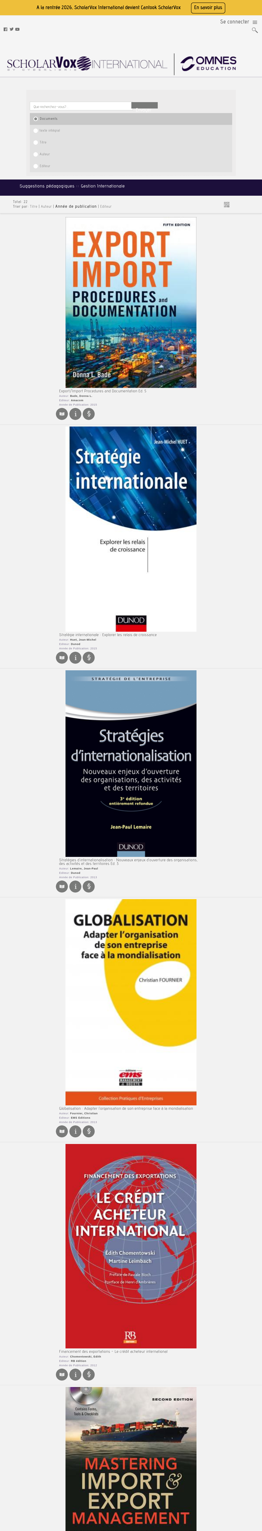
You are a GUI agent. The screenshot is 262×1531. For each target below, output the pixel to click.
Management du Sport (237, 337)
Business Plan (231, 265)
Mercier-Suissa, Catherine (81, 929)
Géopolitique (231, 312)
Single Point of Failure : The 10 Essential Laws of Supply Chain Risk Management (121, 621)
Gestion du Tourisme (235, 296)
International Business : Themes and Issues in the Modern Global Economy (116, 1197)
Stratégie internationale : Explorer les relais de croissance (101, 180)
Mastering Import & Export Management (86, 436)
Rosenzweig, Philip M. (78, 1263)
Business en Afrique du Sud (240, 259)
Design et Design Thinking (239, 272)
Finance (225, 129)
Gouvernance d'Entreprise (239, 309)
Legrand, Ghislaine (76, 690)
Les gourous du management (241, 321)
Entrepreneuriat (233, 284)
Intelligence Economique (238, 318)
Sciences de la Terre (233, 226)
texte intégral (83, 73)
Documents (46, 73)
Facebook (119, 1473)
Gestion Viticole (233, 306)
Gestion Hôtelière (234, 299)
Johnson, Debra (74, 1203)
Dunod (67, 190)
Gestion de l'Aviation (236, 293)
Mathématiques (230, 186)
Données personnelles (87, 1491)
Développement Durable (238, 278)
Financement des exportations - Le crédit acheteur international (106, 371)
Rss (77, 1505)
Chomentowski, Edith (77, 376)
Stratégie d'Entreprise (237, 352)
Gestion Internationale (237, 302)
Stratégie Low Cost (235, 355)
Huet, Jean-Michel (75, 185)
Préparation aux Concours (236, 203)
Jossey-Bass (72, 1332)
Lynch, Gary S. (73, 627)
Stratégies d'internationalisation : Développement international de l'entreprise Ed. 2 (122, 1138)
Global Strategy (65, 967)
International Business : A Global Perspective (90, 864)
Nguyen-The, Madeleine (79, 506)
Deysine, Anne (73, 1392)
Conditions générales (87, 1486)
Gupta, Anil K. (72, 811)
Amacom (69, 135)
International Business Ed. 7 (76, 1021)
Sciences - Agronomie (234, 215)
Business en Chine (234, 262)
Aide (77, 1496)
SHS (222, 241)
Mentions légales (84, 1482)
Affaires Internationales (238, 256)
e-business (230, 281)
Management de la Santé (238, 324)
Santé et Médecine (232, 209)
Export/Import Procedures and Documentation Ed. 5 (96, 125)
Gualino (68, 934)
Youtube (118, 1482)
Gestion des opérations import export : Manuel (91, 684)
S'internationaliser (67, 1387)
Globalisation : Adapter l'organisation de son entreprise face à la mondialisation (119, 305)
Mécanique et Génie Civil (235, 191)
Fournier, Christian (76, 310)
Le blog (79, 1500)
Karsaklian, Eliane (75, 566)
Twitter (117, 1477)
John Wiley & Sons (76, 631)
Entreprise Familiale (235, 287)
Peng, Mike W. (72, 973)
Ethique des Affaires (235, 290)
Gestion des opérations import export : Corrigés (92, 742)
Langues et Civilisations (235, 156)
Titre (124, 73)
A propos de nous (85, 1477)
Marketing (226, 180)
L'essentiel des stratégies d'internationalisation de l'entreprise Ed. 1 (108, 924)
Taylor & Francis (74, 874)
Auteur (163, 73)
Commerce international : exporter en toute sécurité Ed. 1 (100, 1078)
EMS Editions (72, 315)
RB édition (70, 381)
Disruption (229, 275)
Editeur (204, 73)
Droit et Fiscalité (230, 114)
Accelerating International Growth (80, 1258)
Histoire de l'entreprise (238, 315)
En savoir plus (208, 8)
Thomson (69, 977)
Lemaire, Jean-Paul (76, 255)
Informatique (228, 150)
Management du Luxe (236, 333)
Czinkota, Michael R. (77, 1026)
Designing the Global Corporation (79, 1323)
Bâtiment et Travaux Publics (237, 99)
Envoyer (214, 57)
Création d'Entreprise (236, 268)
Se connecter (238, 24)
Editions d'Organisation (79, 511)
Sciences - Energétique (235, 221)
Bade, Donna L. (73, 130)
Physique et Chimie (232, 197)
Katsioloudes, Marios (77, 869)
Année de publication (66, 113)
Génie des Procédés (232, 135)
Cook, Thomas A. (74, 441)
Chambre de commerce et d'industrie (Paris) (93, 1083)
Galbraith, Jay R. (74, 1328)
